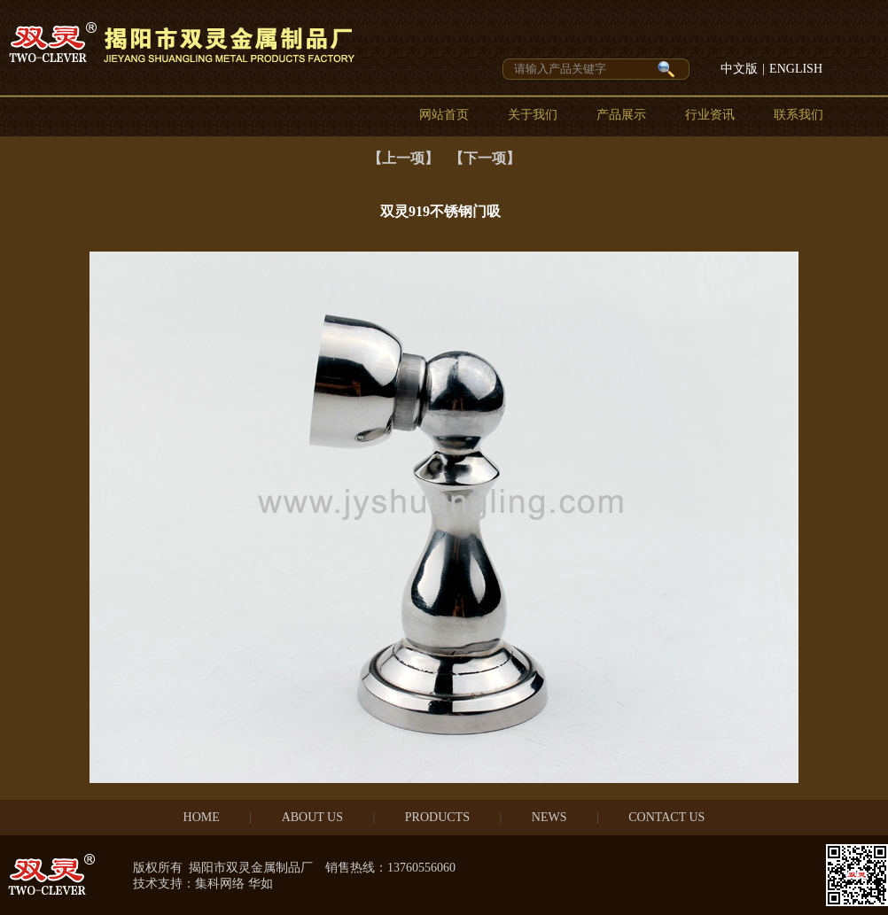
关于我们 (532, 114)
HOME (201, 817)
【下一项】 (484, 158)
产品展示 (621, 114)
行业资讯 (710, 114)
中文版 (739, 68)
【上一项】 (403, 158)
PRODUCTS (437, 817)
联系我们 (798, 114)
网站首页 (444, 114)
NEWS (549, 817)
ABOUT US (312, 817)
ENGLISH (795, 68)
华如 (260, 883)
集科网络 (220, 883)
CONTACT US (666, 817)
